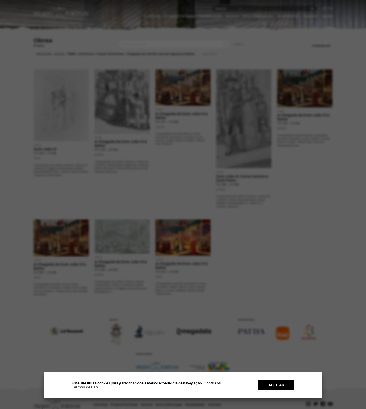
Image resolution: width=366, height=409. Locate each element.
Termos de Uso (85, 387)
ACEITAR (276, 385)
